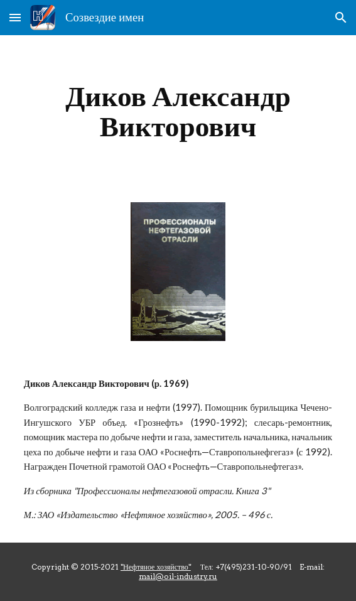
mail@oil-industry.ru (178, 576)
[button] (15, 17)
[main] (178, 111)
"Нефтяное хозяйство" (156, 566)
